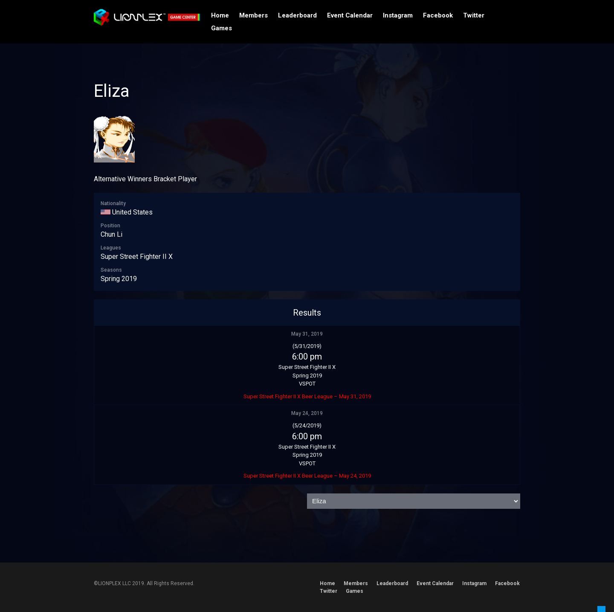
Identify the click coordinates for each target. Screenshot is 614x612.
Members (253, 15)
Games (221, 28)
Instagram (398, 15)
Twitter (473, 15)
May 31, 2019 (307, 334)
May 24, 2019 (307, 413)
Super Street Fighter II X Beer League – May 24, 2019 (307, 476)
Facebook (438, 15)
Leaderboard (297, 15)
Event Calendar (350, 15)
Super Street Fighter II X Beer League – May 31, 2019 (307, 396)
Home (220, 15)
